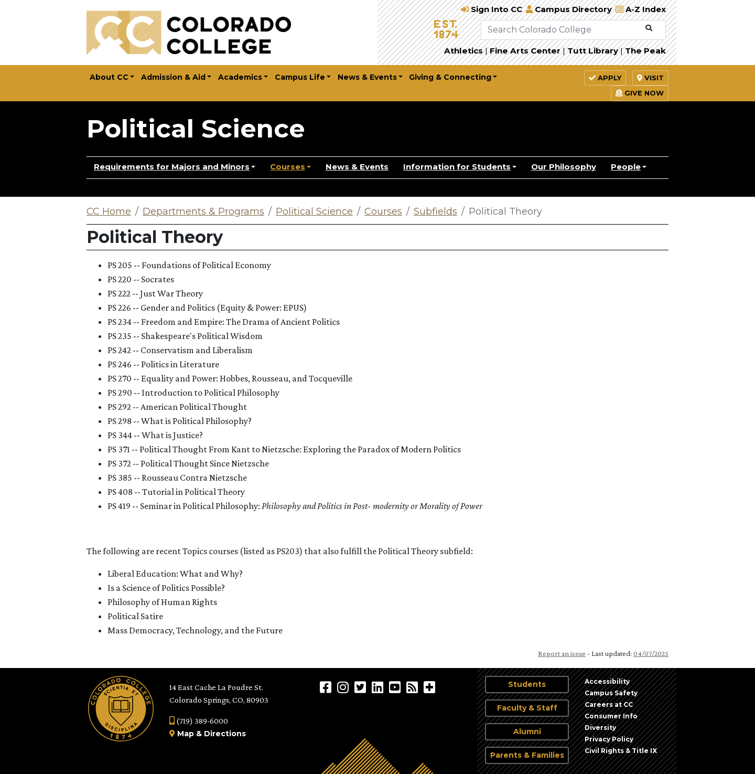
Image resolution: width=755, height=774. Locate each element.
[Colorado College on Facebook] (327, 686)
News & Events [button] (367, 77)
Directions (225, 733)
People (626, 167)
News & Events (357, 167)
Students (527, 684)
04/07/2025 (650, 653)
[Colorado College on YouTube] (396, 686)
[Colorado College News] (413, 686)
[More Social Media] (429, 686)
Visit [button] (650, 77)
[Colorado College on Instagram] (344, 686)
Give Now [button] (640, 93)
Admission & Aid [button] (173, 77)
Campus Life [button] (300, 77)
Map (185, 733)
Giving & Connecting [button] (450, 77)
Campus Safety (611, 693)
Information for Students (457, 167)
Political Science (196, 128)
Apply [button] (605, 77)
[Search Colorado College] (561, 29)
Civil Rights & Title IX (621, 751)
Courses (287, 167)
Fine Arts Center (525, 51)
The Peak (645, 51)
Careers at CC (609, 704)
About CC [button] (109, 77)
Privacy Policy (609, 739)
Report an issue (562, 653)
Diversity (600, 727)
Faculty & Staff (527, 708)
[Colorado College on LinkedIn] (378, 686)
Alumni (527, 731)
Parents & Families (527, 755)
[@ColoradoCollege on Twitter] (361, 686)
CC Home (109, 211)
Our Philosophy (563, 167)
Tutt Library (592, 51)
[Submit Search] (649, 28)
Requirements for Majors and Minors (172, 167)
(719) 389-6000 (198, 720)
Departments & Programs (203, 211)
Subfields (435, 211)
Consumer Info (611, 716)
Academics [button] (240, 77)
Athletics (463, 51)
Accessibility (607, 681)
